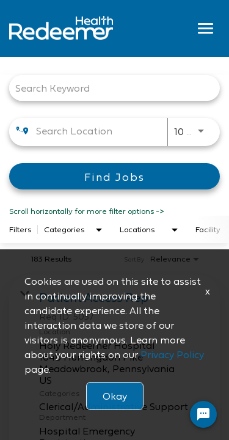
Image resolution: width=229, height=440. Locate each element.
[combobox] (108, 88)
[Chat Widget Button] (203, 414)
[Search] (114, 176)
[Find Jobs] (114, 176)
